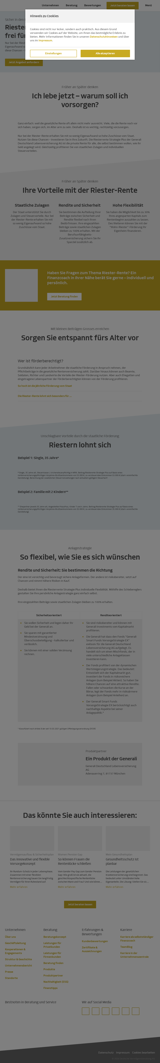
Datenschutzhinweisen (104, 37)
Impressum (45, 40)
